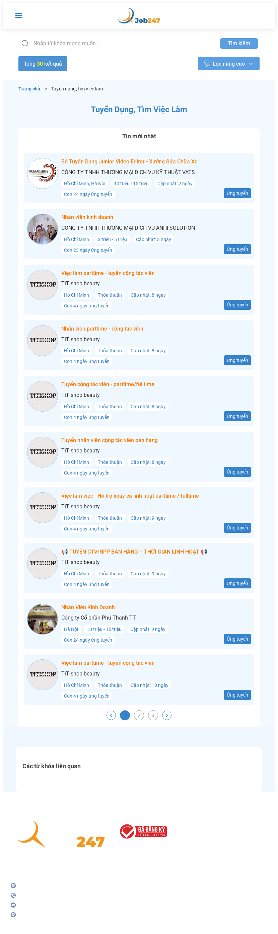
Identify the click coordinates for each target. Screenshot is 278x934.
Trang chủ (29, 88)
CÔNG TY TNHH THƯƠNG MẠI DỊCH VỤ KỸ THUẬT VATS (128, 172)
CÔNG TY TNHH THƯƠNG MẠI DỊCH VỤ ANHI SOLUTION (128, 228)
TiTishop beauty (80, 284)
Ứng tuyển (237, 193)
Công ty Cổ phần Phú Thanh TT (98, 618)
